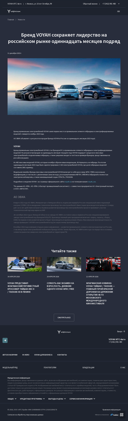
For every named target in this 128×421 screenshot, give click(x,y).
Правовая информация (111, 409)
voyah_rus (92, 182)
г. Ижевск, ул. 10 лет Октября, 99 (38, 4)
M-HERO (25, 355)
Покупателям (50, 367)
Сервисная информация (80, 399)
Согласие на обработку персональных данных (25, 415)
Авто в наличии (10, 355)
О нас (122, 367)
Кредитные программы (31, 399)
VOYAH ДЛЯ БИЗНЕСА (43, 355)
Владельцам (88, 367)
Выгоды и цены (55, 399)
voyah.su (68, 182)
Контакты (62, 355)
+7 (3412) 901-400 (115, 342)
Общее (11, 399)
